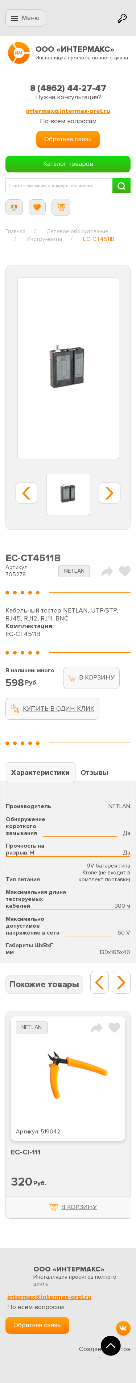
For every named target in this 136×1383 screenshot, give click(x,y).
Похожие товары (44, 984)
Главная (15, 231)
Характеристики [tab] (40, 772)
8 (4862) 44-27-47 (68, 88)
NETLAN (74, 571)
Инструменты (44, 239)
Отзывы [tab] (94, 772)
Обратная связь (68, 139)
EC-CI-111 (26, 1152)
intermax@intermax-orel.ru (68, 111)
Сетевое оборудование (77, 231)
